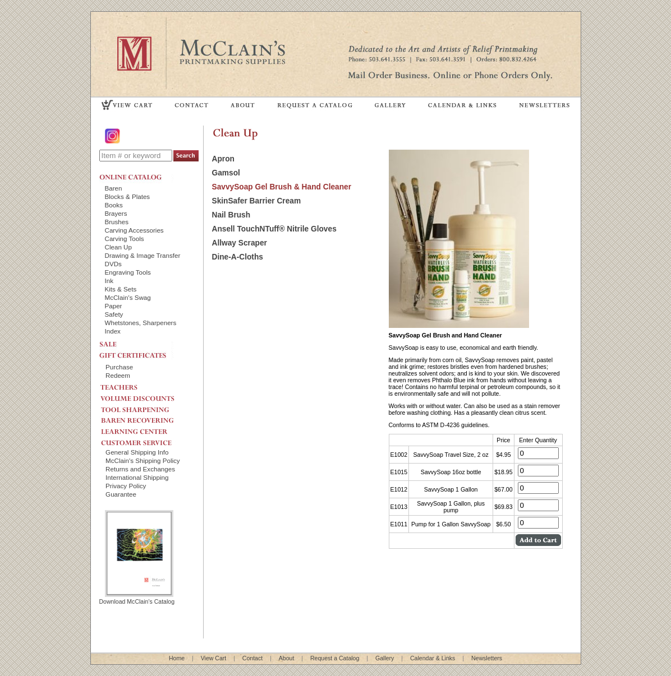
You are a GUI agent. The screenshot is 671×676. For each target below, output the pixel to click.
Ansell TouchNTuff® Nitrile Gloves (274, 229)
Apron (223, 159)
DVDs (113, 263)
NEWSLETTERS (544, 105)
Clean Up (118, 247)
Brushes (117, 221)
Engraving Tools (128, 272)
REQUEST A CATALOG (315, 105)
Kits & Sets (121, 289)
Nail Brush (231, 215)
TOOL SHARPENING (147, 406)
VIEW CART (127, 105)
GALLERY (390, 105)
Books (114, 205)
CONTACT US (192, 105)
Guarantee (120, 494)
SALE (136, 343)
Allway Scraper (239, 243)
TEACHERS (147, 385)
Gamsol (226, 173)
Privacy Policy (125, 485)
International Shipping (136, 477)
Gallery (384, 658)
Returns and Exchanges (140, 469)
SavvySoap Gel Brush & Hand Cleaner (282, 187)
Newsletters (486, 658)
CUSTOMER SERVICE (147, 440)
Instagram (113, 135)
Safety (114, 314)
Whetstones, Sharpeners (141, 322)
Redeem (117, 375)
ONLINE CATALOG (136, 177)
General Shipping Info (136, 452)
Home (177, 658)
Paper (113, 305)
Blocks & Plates (127, 196)
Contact (252, 658)
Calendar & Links (432, 658)
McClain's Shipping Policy (142, 460)
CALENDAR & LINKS (462, 105)
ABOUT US (243, 105)
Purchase (119, 367)
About (287, 658)
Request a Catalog (334, 658)
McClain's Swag (128, 297)
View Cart (214, 658)
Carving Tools (124, 238)
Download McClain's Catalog (137, 598)
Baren (113, 188)
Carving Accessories (134, 230)
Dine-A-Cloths (237, 257)
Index (113, 331)
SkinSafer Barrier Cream (256, 201)
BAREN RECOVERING (147, 417)
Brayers (116, 213)
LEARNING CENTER (147, 428)
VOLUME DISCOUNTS (147, 395)
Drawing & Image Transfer (143, 255)
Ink (109, 280)
